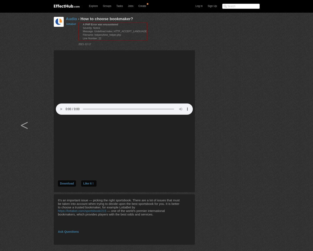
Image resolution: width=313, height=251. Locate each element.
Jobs (130, 6)
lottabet (71, 24)
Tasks (119, 6)
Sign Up (212, 6)
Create (142, 6)
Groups (107, 6)
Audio (71, 19)
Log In (199, 6)
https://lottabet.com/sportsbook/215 (82, 211)
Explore (93, 6)
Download (67, 183)
